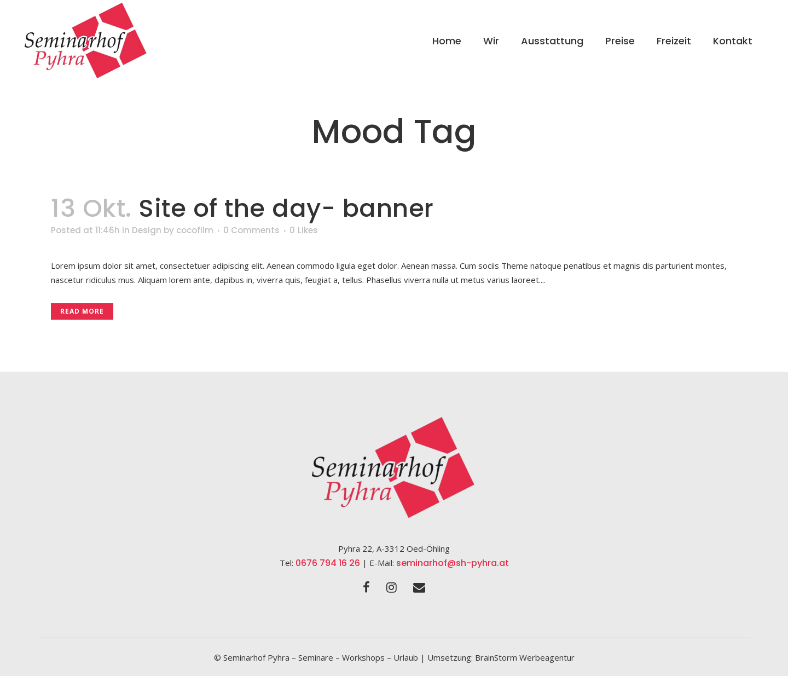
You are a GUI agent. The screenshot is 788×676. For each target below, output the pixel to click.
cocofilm (194, 230)
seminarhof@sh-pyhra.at (452, 563)
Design (146, 230)
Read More (82, 311)
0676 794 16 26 (328, 563)
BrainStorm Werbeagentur (525, 657)
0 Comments (251, 230)
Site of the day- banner (286, 208)
